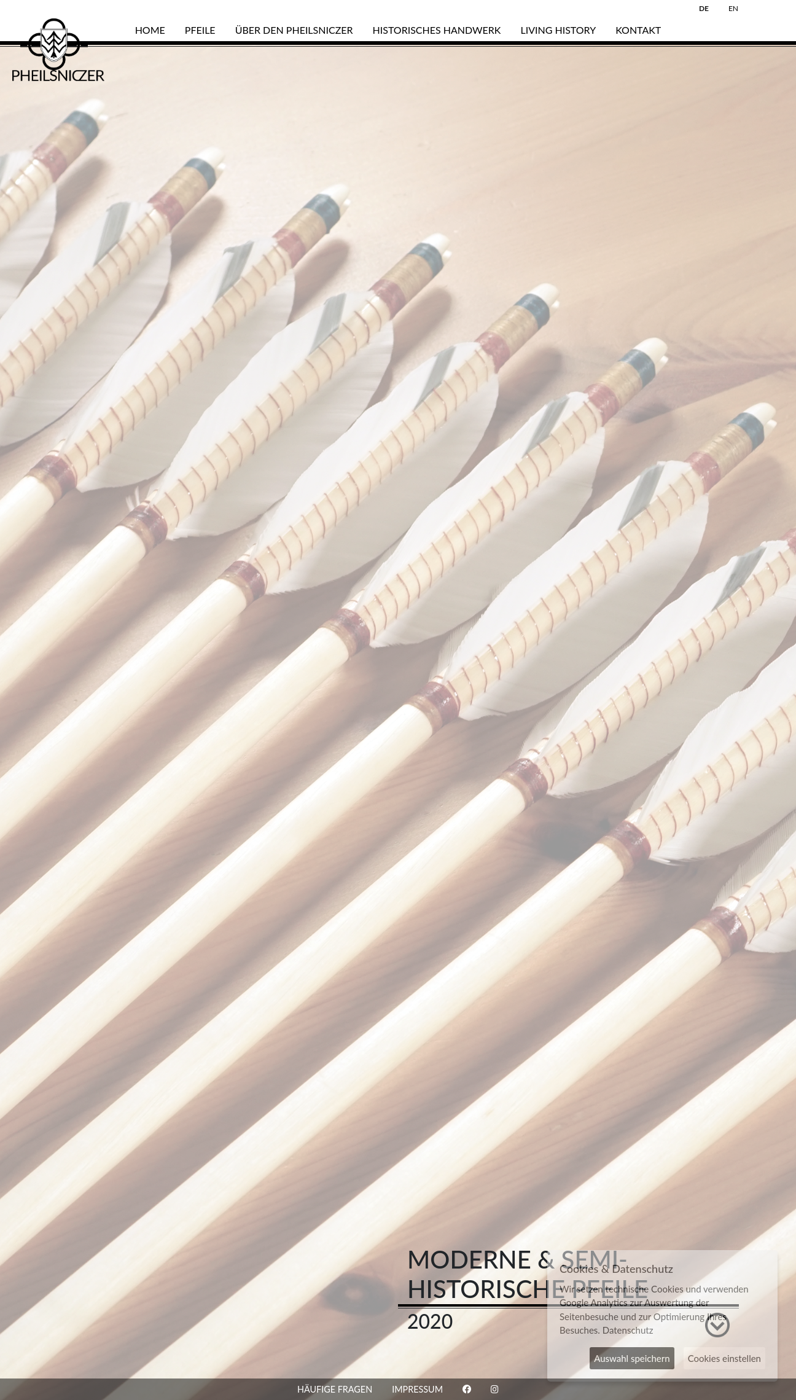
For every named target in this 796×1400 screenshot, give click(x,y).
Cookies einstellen (724, 1358)
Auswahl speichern (631, 1358)
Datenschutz (628, 1329)
